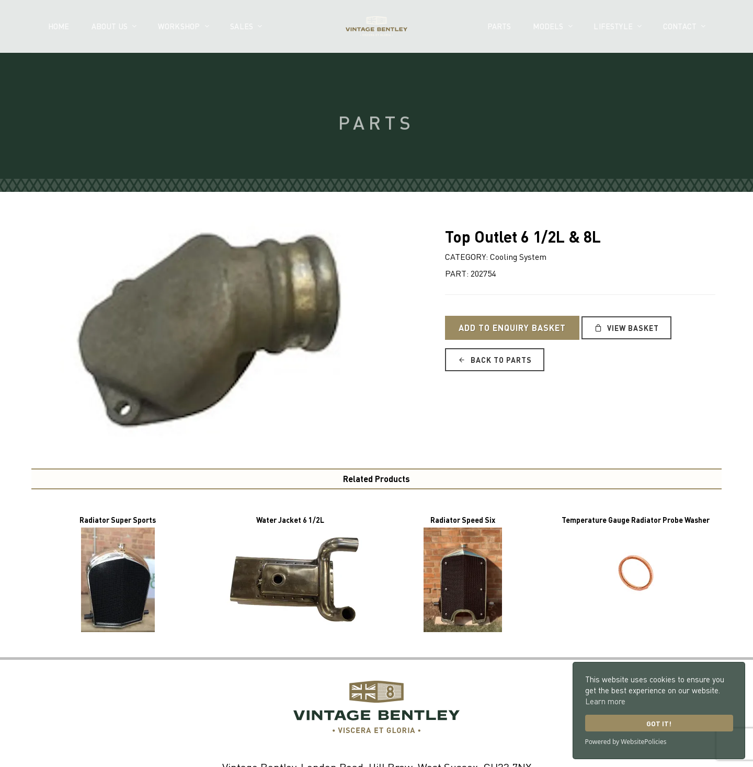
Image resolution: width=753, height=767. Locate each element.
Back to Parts (495, 359)
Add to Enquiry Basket (512, 327)
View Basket (626, 328)
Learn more (605, 701)
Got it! (658, 723)
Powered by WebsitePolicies (626, 741)
